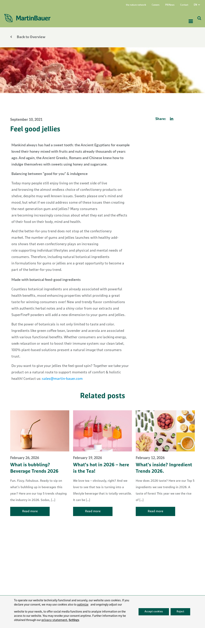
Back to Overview (27, 37)
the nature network (136, 5)
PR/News (170, 5)
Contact (184, 5)
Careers (156, 5)
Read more (30, 511)
